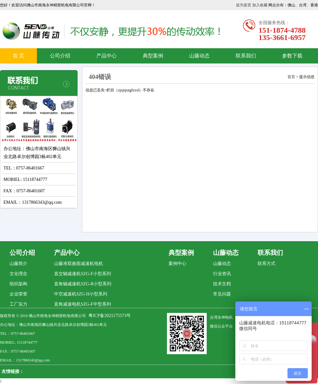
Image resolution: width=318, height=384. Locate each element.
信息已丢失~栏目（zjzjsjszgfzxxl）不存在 (120, 90)
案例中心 (177, 263)
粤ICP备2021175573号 (109, 315)
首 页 (18, 55)
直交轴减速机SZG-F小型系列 (82, 273)
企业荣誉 (18, 294)
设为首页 (243, 5)
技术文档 (222, 283)
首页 (291, 77)
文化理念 (18, 273)
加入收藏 (259, 5)
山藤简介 (18, 263)
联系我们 (246, 55)
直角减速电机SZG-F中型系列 (82, 304)
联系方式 (266, 263)
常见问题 (222, 294)
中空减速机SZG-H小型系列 (80, 294)
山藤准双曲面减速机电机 (78, 263)
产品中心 (106, 55)
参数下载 (292, 55)
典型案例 (153, 55)
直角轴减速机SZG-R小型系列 (82, 283)
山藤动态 (199, 55)
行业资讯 (222, 273)
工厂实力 (18, 304)
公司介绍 (60, 55)
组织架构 (18, 283)
